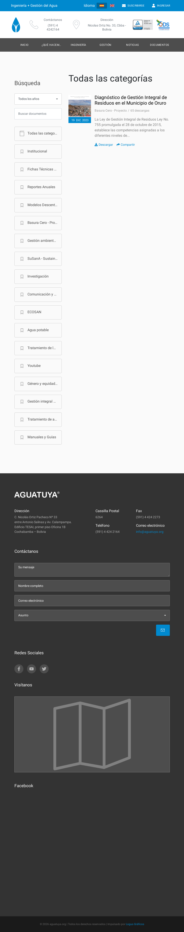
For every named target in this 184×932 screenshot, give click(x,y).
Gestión (105, 44)
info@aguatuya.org (150, 532)
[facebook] (18, 668)
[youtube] (31, 668)
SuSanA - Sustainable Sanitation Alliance (40, 259)
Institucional (32, 151)
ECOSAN (29, 312)
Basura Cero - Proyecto (40, 223)
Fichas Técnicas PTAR (40, 169)
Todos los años (28, 99)
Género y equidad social (40, 384)
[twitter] (44, 668)
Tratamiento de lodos (39, 348)
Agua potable (33, 330)
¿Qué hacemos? (53, 44)
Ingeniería (78, 44)
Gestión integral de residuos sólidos (40, 402)
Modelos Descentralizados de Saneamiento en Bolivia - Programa (40, 205)
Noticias (132, 44)
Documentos (159, 44)
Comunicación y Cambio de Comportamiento (40, 294)
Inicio (24, 44)
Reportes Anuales (36, 187)
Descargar (104, 144)
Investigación (33, 276)
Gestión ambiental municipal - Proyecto (40, 241)
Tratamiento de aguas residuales (40, 419)
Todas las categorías (39, 133)
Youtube (29, 366)
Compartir (126, 144)
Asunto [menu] (23, 615)
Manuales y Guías (37, 437)
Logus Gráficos (135, 924)
